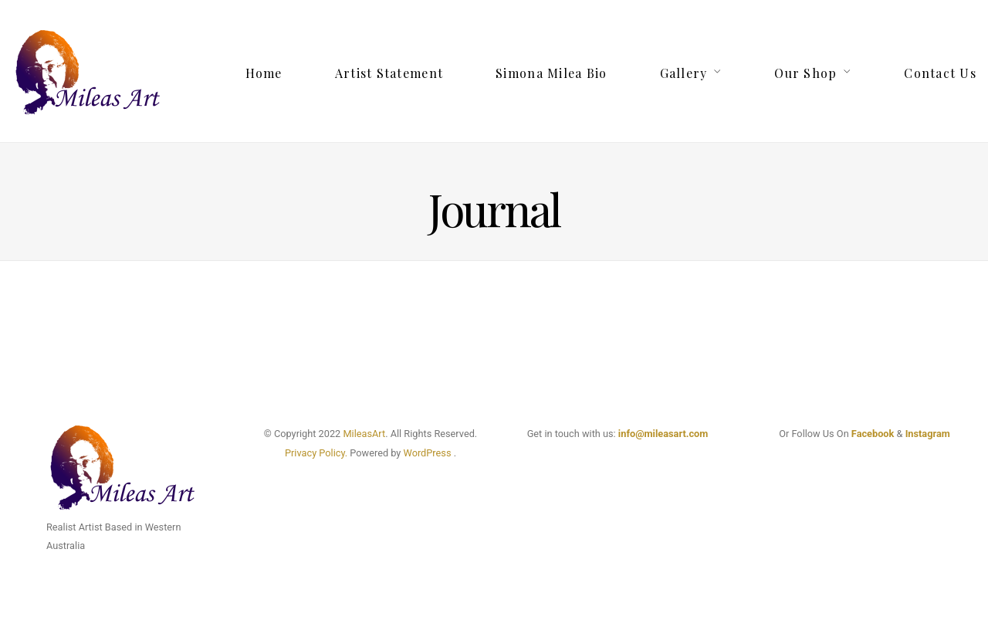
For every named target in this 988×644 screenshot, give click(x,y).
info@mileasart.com (663, 433)
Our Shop (805, 73)
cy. (341, 453)
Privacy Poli (310, 453)
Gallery (684, 73)
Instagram (927, 433)
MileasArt (364, 433)
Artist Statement (389, 73)
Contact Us (940, 73)
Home (264, 73)
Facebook (873, 433)
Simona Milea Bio (551, 73)
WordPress (428, 453)
